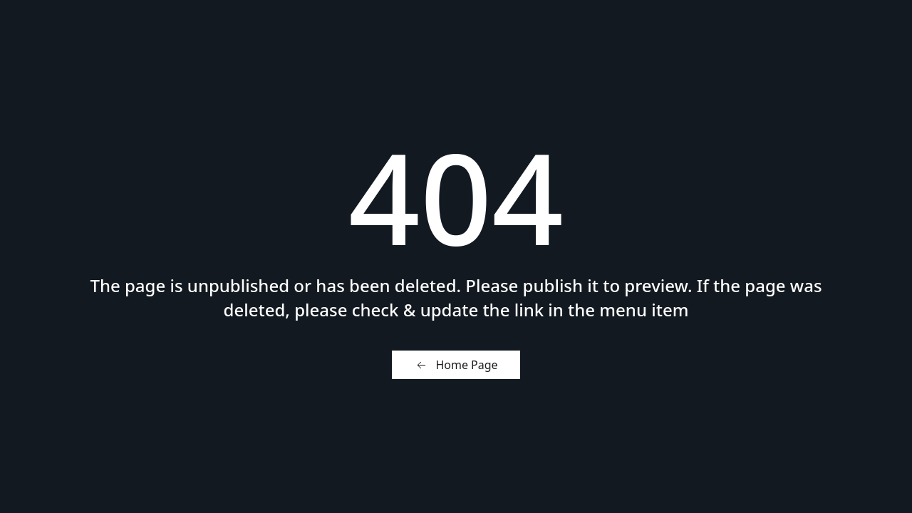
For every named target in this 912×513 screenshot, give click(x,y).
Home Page (455, 365)
